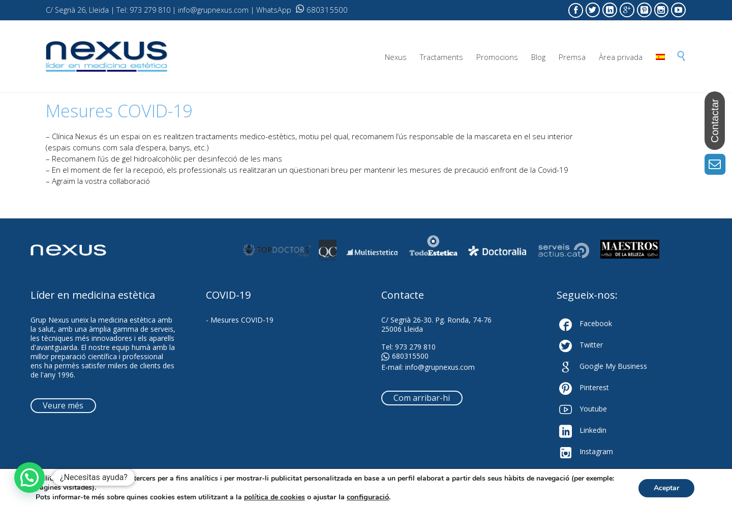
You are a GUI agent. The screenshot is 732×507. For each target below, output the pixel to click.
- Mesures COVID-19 (239, 320)
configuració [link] (368, 497)
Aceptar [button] (666, 488)
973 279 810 (415, 347)
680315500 (322, 10)
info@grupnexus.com (440, 367)
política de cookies (274, 497)
